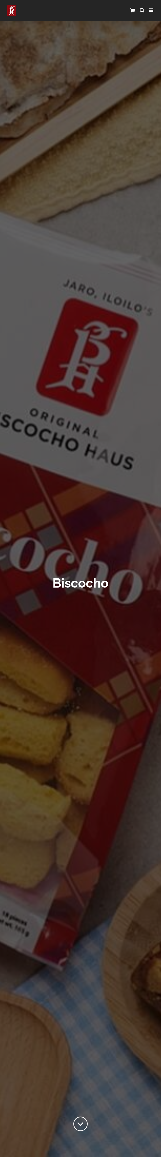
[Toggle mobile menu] (151, 10)
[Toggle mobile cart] (132, 10)
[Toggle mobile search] (142, 10)
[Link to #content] (80, 1124)
